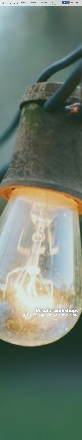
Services (33, 2)
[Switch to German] (72, 2)
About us (24, 2)
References (43, 2)
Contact (66, 2)
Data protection (53, 3)
